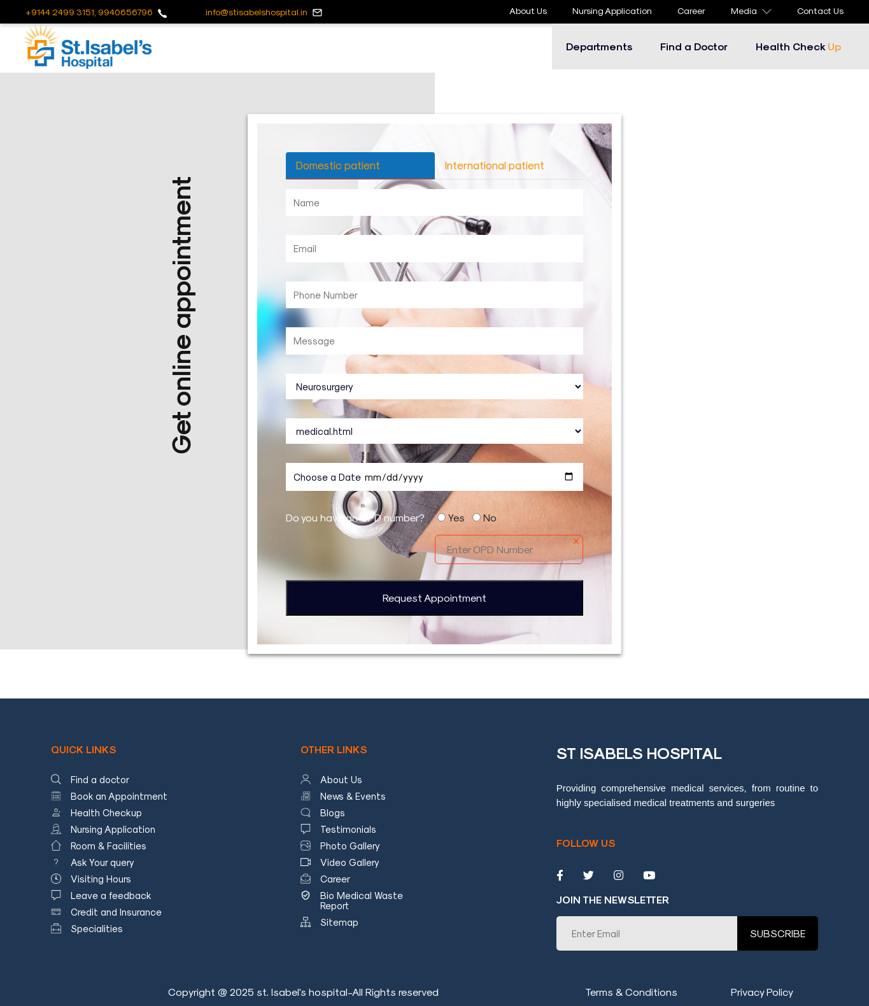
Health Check (798, 46)
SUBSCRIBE (777, 933)
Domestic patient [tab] (338, 165)
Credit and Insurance (116, 912)
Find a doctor (100, 779)
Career (691, 10)
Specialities (97, 928)
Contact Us (820, 10)
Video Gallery (349, 862)
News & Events (353, 796)
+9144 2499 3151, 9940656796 (89, 11)
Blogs (332, 812)
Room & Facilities (108, 845)
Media (751, 10)
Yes (456, 517)
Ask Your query (102, 862)
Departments (599, 46)
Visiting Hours (101, 879)
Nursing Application (612, 10)
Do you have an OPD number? (355, 517)
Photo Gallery (350, 845)
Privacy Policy (762, 992)
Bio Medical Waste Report (361, 900)
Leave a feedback (111, 895)
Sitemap (339, 922)
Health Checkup (106, 812)
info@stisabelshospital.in (256, 11)
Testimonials (348, 829)
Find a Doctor (694, 46)
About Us (528, 10)
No (490, 517)
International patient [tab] (494, 165)
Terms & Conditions (631, 992)
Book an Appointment (119, 796)
